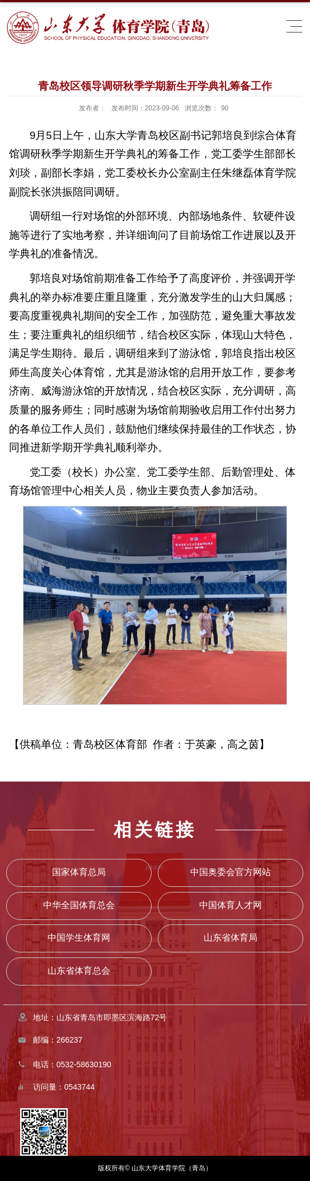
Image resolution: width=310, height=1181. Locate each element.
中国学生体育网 (79, 937)
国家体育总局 (79, 872)
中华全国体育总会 (79, 905)
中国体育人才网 (230, 905)
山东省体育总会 (79, 970)
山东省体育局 (230, 937)
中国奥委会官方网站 (230, 872)
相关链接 (155, 830)
